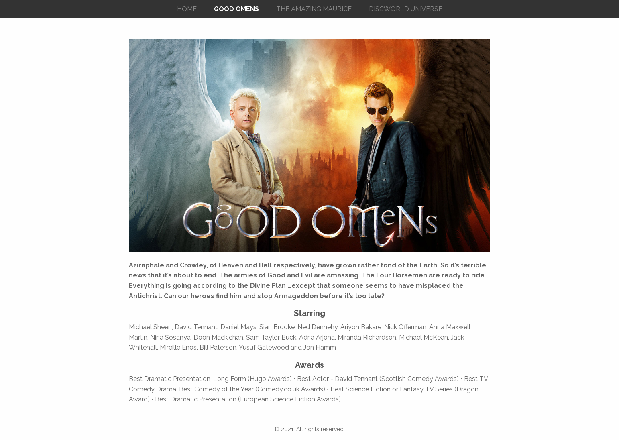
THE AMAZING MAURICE (314, 9)
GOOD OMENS (236, 9)
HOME (187, 9)
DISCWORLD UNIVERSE (405, 9)
